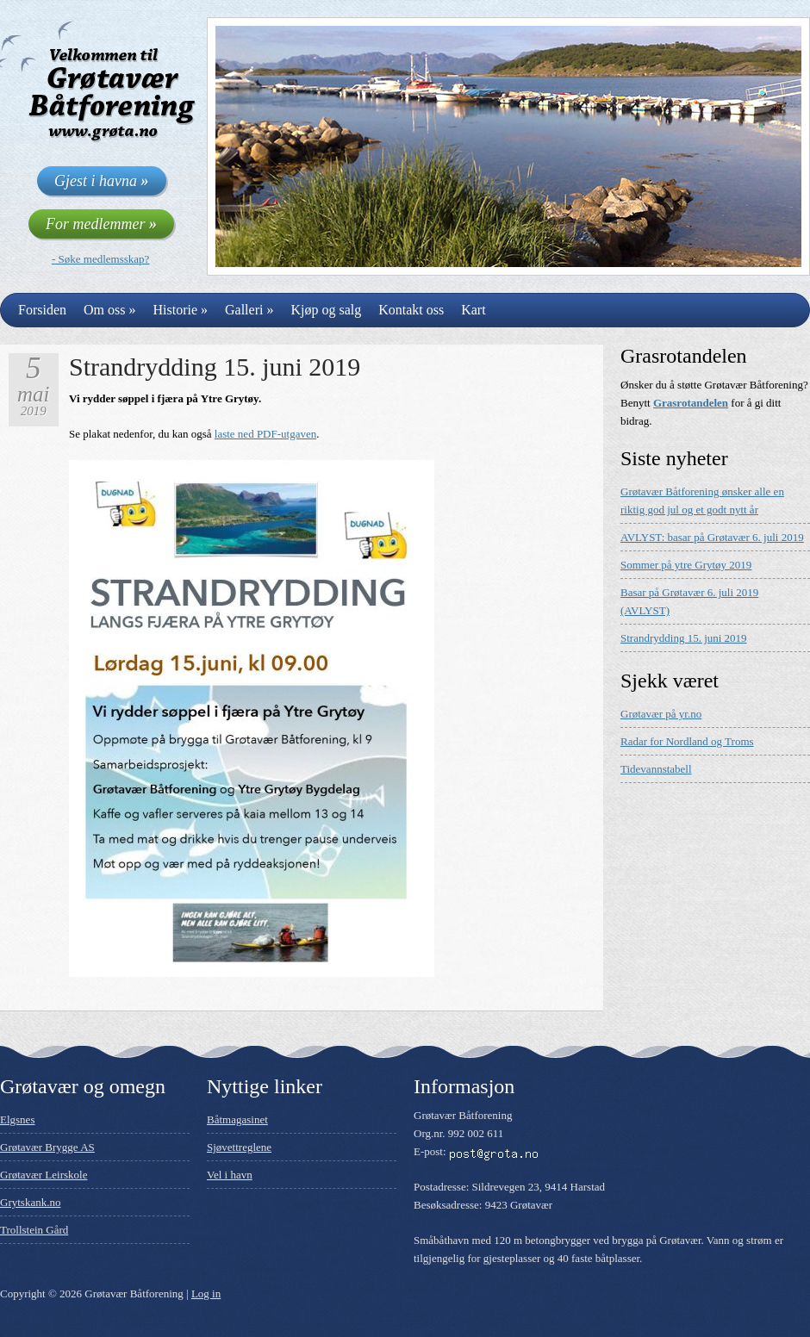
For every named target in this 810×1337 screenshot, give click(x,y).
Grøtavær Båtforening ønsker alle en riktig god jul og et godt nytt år (702, 500)
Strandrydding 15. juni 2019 (214, 366)
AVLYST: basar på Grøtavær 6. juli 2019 (712, 537)
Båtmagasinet (237, 1119)
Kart (473, 309)
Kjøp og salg (325, 309)
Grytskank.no (30, 1202)
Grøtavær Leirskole (43, 1174)
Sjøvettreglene (239, 1147)
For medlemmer (101, 224)
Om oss (109, 309)
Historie (180, 309)
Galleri (249, 309)
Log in (206, 1293)
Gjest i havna (101, 181)
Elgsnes (17, 1119)
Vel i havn (229, 1174)
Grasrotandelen (690, 402)
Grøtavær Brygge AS (47, 1147)
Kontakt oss (411, 309)
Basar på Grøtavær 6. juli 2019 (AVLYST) (689, 601)
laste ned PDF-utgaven (265, 433)
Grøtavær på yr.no (660, 713)
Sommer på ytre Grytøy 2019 (685, 564)
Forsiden (42, 309)
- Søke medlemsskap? (100, 258)
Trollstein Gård (34, 1229)
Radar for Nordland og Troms (687, 741)
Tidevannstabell (656, 768)
